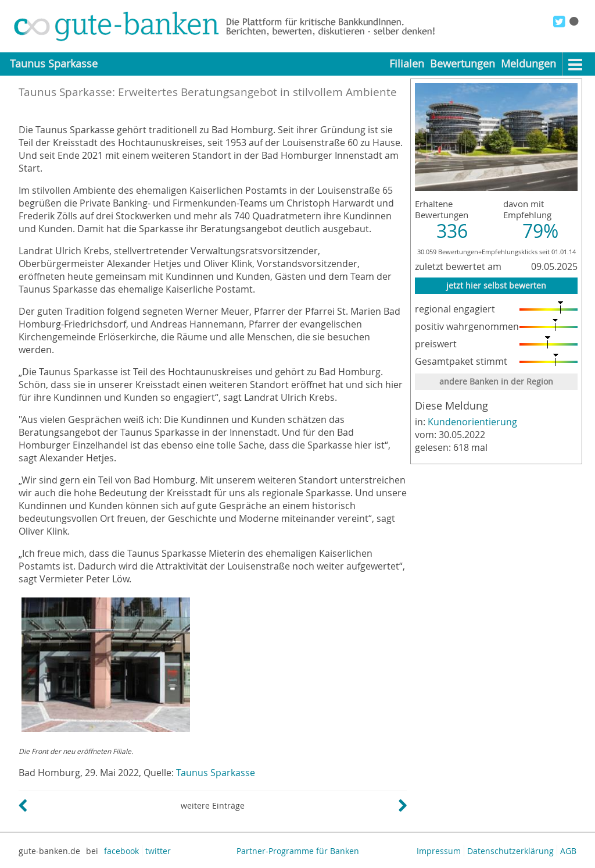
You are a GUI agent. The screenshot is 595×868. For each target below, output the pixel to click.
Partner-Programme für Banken (297, 850)
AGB (568, 850)
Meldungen (528, 63)
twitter (158, 850)
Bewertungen (462, 63)
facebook (121, 850)
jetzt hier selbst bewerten (496, 285)
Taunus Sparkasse (215, 772)
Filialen (406, 63)
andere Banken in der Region (496, 381)
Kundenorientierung (472, 421)
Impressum (439, 850)
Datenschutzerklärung (510, 850)
